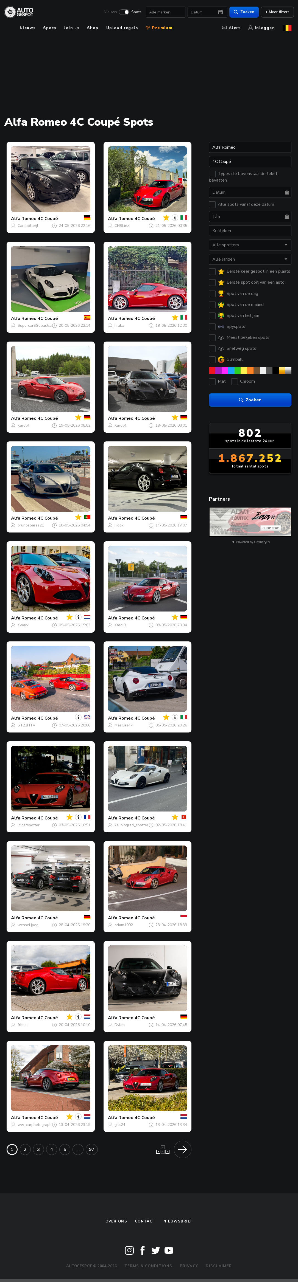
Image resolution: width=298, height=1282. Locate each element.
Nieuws (108, 13)
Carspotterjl (28, 225)
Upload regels (122, 27)
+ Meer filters (275, 12)
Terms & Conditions (148, 1266)
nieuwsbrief (178, 1221)
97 (91, 1149)
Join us (71, 27)
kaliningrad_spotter (131, 825)
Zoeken (241, 12)
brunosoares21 (31, 525)
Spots (134, 13)
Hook (119, 525)
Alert (231, 27)
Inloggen (261, 27)
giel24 (120, 1124)
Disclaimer (219, 1266)
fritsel (23, 1024)
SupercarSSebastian (36, 325)
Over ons (116, 1221)
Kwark (23, 625)
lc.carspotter (29, 825)
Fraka (119, 325)
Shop (93, 27)
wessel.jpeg (28, 925)
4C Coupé (48, 219)
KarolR (23, 425)
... (78, 1149)
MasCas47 (124, 725)
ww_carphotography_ (36, 1124)
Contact (145, 1221)
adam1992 (124, 925)
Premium (159, 27)
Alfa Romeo (24, 219)
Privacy (189, 1266)
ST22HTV (26, 725)
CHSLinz (122, 225)
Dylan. (120, 1024)
